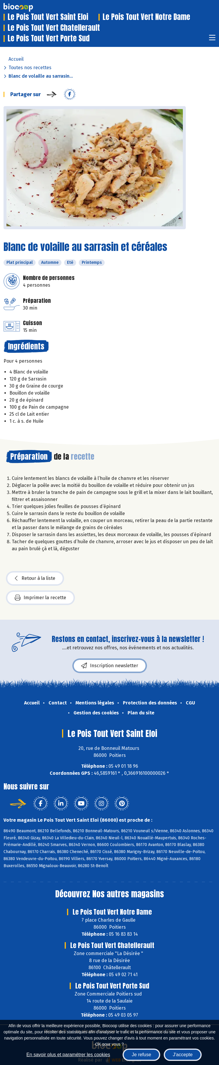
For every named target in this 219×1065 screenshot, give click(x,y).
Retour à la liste (35, 578)
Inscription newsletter (109, 666)
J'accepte (183, 1054)
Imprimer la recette (40, 598)
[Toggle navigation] (212, 39)
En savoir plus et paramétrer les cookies (68, 1054)
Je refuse (141, 1054)
